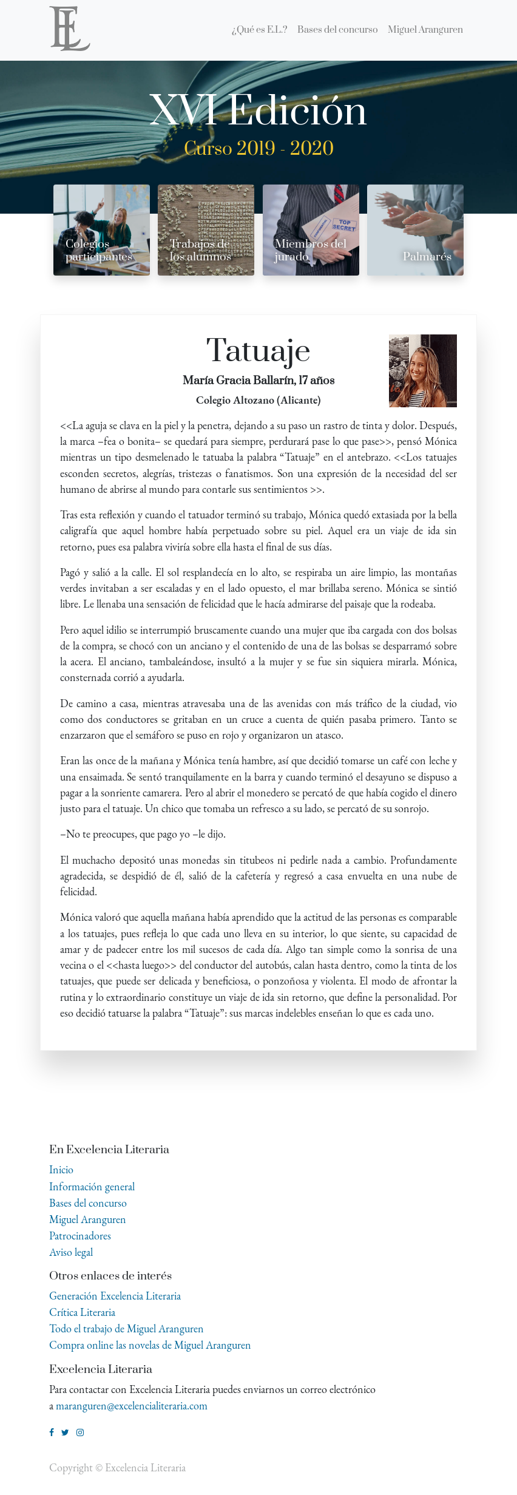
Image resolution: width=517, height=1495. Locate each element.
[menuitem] (259, 30)
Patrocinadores (80, 1235)
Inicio (61, 1169)
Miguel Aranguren (87, 1219)
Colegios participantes (99, 250)
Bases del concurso (88, 1203)
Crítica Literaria (82, 1312)
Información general (92, 1186)
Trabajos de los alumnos (200, 250)
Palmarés (427, 257)
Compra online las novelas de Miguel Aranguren (150, 1345)
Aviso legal (71, 1252)
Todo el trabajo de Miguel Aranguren (126, 1328)
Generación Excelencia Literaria (115, 1296)
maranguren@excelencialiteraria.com (132, 1405)
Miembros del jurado (310, 250)
